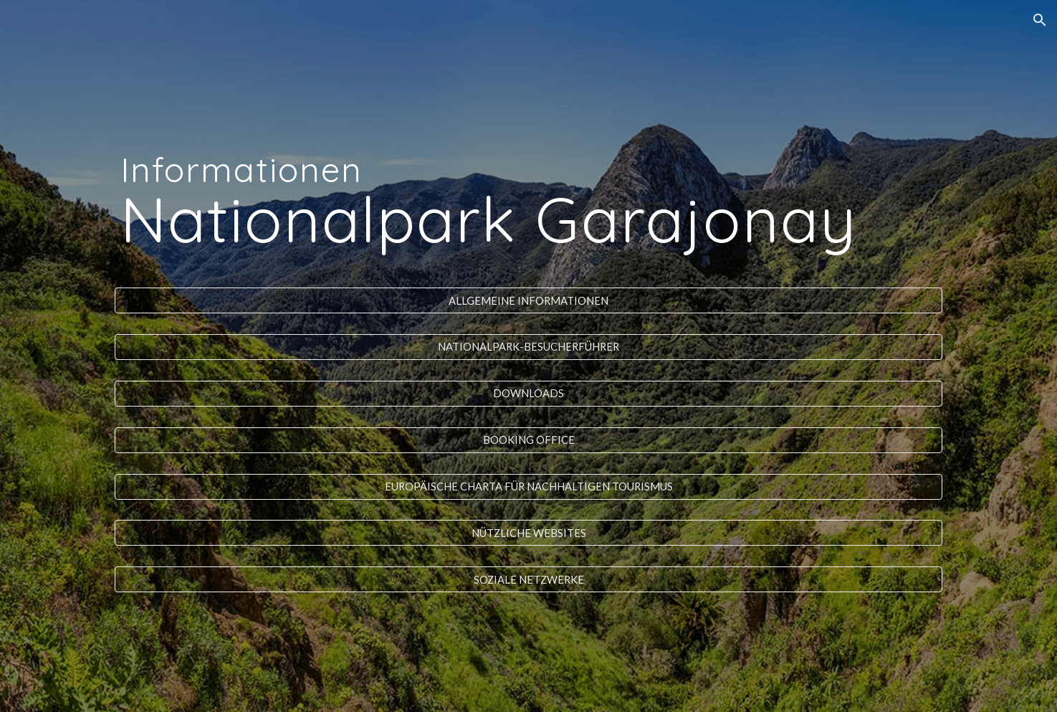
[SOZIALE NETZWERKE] (528, 579)
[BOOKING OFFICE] (528, 440)
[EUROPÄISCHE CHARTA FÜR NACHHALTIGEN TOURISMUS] (528, 486)
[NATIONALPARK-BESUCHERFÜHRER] (528, 347)
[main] (528, 189)
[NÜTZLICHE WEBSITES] (528, 532)
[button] (1040, 20)
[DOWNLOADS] (528, 393)
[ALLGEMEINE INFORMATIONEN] (528, 300)
